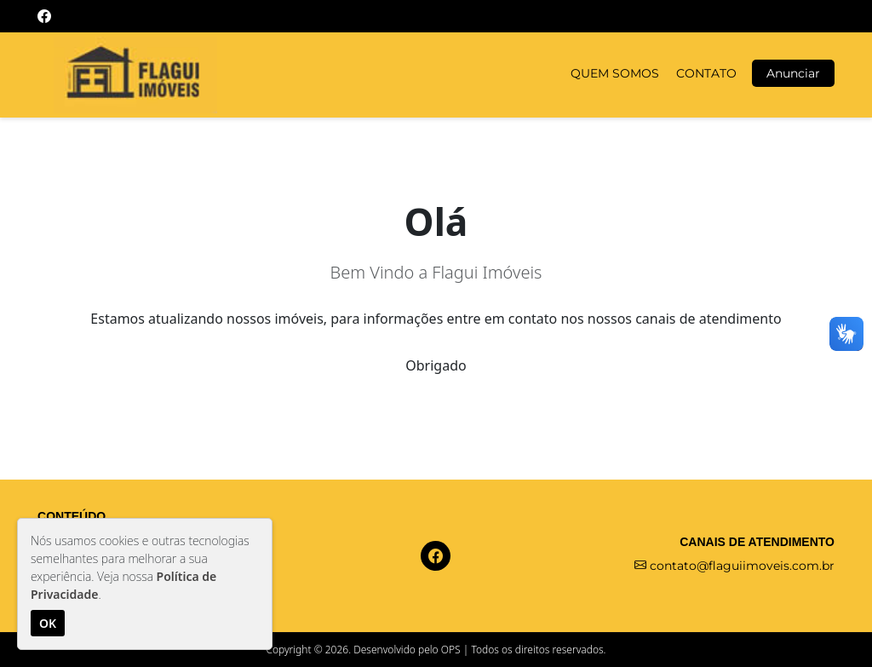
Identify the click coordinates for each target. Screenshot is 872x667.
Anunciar (793, 73)
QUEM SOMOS (615, 73)
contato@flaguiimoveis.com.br (734, 565)
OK (47, 623)
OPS (451, 649)
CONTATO (706, 73)
